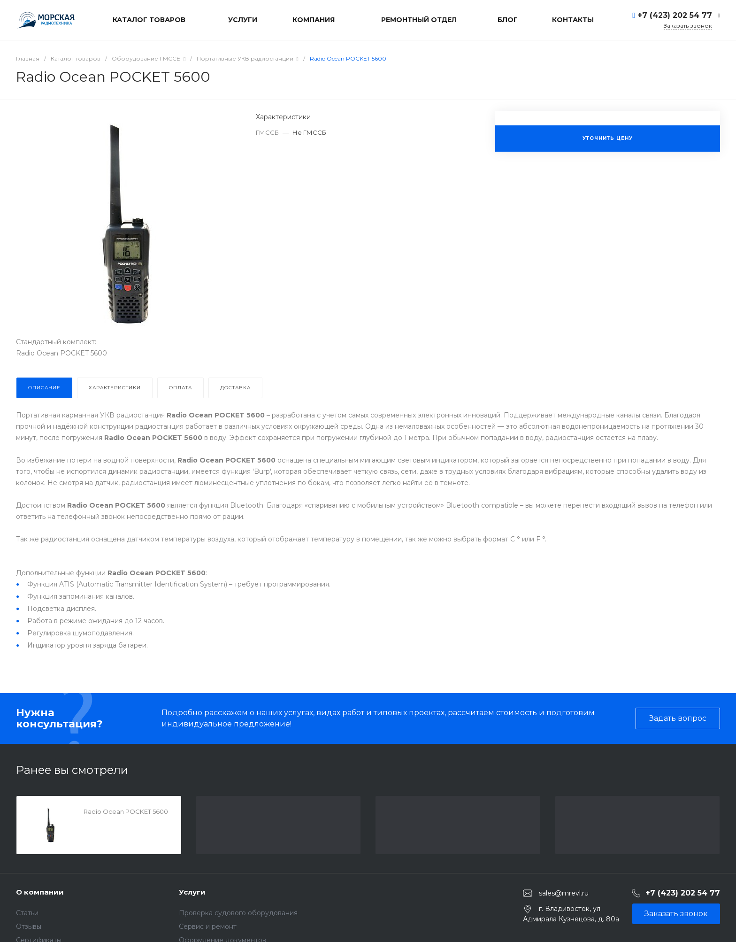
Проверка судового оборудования (238, 913)
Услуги (192, 892)
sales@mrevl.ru (564, 893)
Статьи (27, 913)
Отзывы (28, 926)
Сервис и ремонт (208, 926)
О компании (40, 892)
